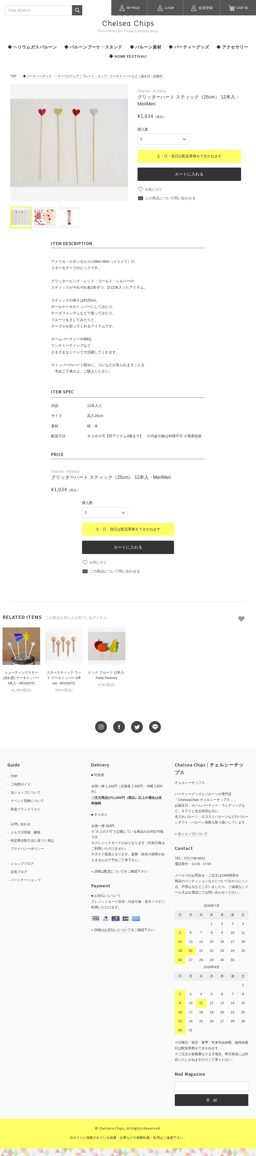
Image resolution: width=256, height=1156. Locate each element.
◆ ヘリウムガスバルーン (32, 47)
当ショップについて (26, 792)
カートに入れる (189, 173)
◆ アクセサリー (232, 47)
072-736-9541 (194, 857)
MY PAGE (129, 8)
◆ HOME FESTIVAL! (128, 56)
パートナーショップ (26, 879)
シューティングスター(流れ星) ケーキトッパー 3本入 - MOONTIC (21, 677)
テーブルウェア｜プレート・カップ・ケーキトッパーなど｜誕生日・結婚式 (110, 76)
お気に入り (154, 188)
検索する (77, 10)
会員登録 (202, 8)
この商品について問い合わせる (170, 197)
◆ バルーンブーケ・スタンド (93, 47)
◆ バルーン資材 (146, 47)
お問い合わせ (21, 823)
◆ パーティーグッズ (189, 47)
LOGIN (165, 8)
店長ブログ (19, 871)
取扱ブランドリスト (26, 808)
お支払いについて (117, 929)
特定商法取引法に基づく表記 (32, 840)
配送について (114, 870)
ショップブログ (22, 863)
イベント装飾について (27, 800)
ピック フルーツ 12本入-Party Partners (106, 674)
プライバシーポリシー (27, 848)
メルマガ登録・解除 (26, 831)
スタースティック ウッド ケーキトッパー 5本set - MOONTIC (64, 677)
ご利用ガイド (21, 783)
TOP (13, 76)
